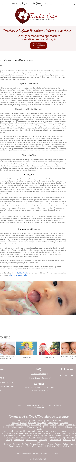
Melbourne (39, 433)
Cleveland (10, 425)
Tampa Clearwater (37, 444)
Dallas (45, 425)
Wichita (51, 446)
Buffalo (23, 422)
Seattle (8, 444)
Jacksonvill (20, 431)
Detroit (61, 425)
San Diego (43, 439)
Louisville (19, 433)
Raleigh (9, 439)
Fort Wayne (29, 427)
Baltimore (57, 420)
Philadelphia (42, 437)
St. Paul (25, 444)
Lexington (64, 431)
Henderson (71, 427)
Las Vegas (54, 431)
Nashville (38, 435)
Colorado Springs (23, 425)
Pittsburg (61, 437)
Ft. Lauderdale (17, 427)
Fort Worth (40, 427)
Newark (59, 435)
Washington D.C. (23, 446)
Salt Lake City (31, 439)
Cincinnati (64, 422)
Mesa (57, 433)
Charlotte (42, 422)
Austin (41, 420)
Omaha (23, 437)
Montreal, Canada (25, 435)
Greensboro (59, 427)
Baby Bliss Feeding (22, 273)
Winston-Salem (63, 446)
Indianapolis (9, 431)
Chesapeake (53, 422)
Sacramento (19, 439)
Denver (53, 425)
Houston (39, 429)
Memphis (49, 433)
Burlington (32, 422)
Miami (64, 433)
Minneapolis (10, 435)
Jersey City (32, 431)
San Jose (66, 439)
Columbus (36, 425)
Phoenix (52, 437)
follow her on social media (18, 275)
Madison (28, 433)
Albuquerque (23, 420)
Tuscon (58, 444)
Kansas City (43, 431)
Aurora (48, 420)
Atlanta (33, 420)
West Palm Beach (39, 446)
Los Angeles (8, 433)
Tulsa (65, 444)
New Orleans (49, 435)
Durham (69, 425)
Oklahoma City (12, 437)
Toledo (50, 444)
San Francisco (55, 439)
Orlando (31, 437)
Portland (70, 437)
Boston (15, 422)
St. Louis (16, 444)
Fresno (50, 427)
